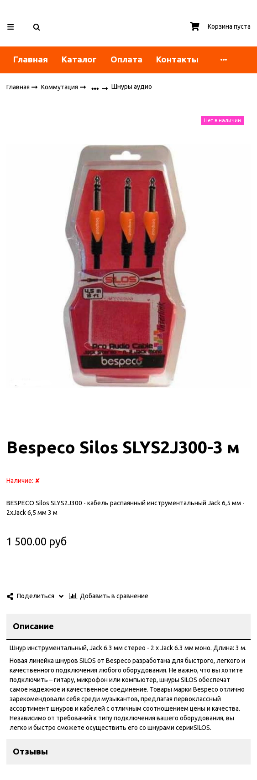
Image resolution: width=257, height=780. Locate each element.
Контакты (177, 59)
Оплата (126, 59)
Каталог (79, 59)
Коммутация (60, 86)
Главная (30, 59)
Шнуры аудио (131, 86)
